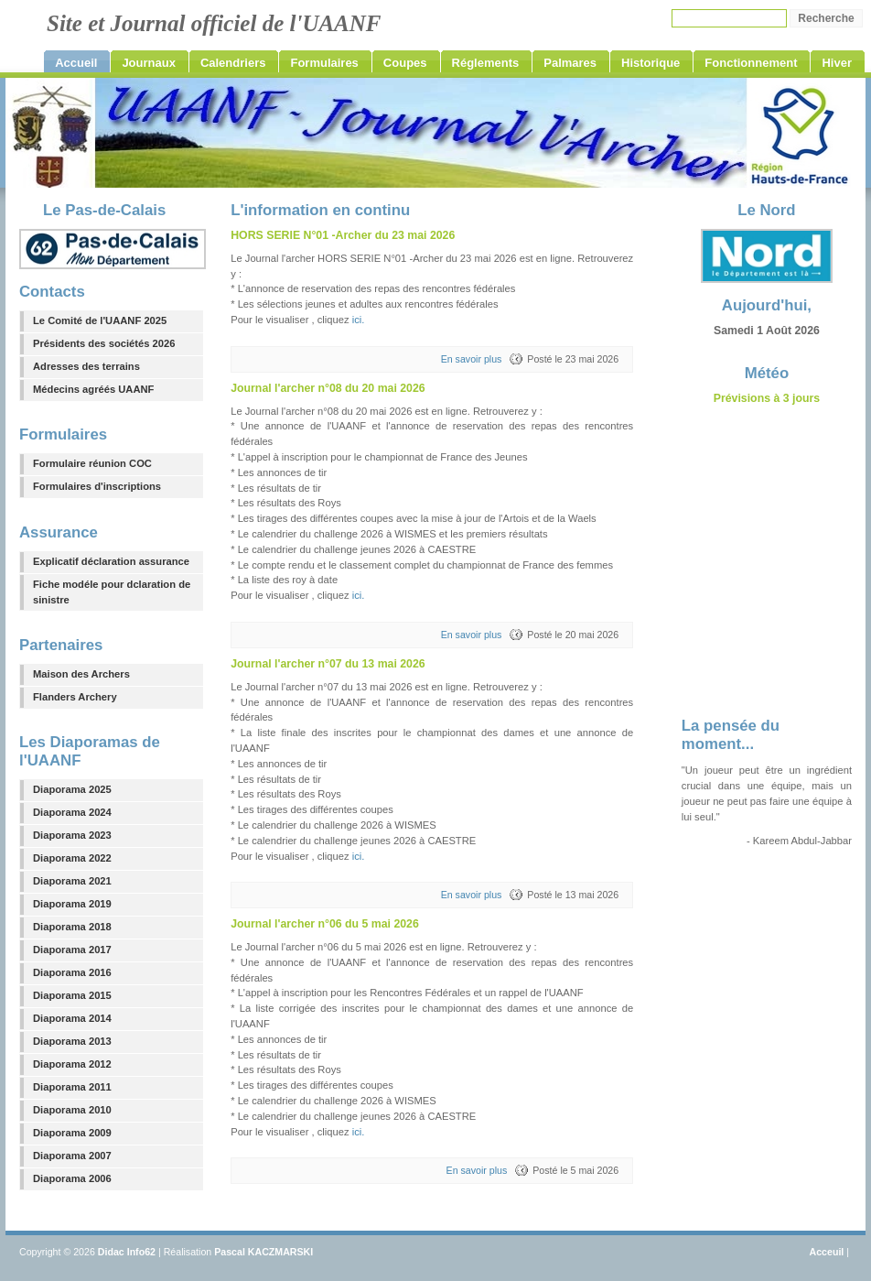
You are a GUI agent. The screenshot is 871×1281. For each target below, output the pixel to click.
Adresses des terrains (86, 366)
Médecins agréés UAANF (93, 389)
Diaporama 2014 (72, 1018)
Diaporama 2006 (72, 1178)
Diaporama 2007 (72, 1155)
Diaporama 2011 (72, 1086)
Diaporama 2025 (72, 789)
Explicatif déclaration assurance (111, 561)
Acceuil (827, 1251)
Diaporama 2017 (72, 949)
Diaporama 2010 (72, 1109)
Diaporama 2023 (72, 835)
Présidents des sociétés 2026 (104, 343)
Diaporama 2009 (72, 1132)
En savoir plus (471, 358)
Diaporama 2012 (72, 1063)
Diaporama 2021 (72, 880)
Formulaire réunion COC (92, 463)
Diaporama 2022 (72, 857)
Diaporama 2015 (72, 995)
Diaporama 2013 (72, 1041)
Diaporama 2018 (72, 926)
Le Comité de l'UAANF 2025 (100, 320)
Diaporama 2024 (72, 812)
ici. (358, 319)
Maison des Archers (81, 673)
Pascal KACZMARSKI (263, 1251)
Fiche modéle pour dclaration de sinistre (111, 592)
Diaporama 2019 (72, 903)
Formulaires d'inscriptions (97, 486)
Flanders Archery (75, 696)
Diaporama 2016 (72, 972)
